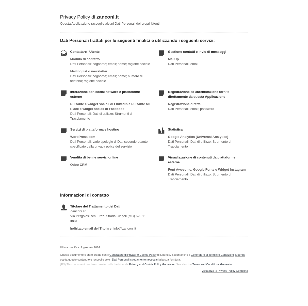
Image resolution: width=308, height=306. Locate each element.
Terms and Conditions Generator (212, 264)
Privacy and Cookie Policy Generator (151, 264)
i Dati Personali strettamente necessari (134, 259)
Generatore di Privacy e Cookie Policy (132, 254)
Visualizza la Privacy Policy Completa (225, 270)
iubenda (240, 254)
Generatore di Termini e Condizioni (212, 254)
